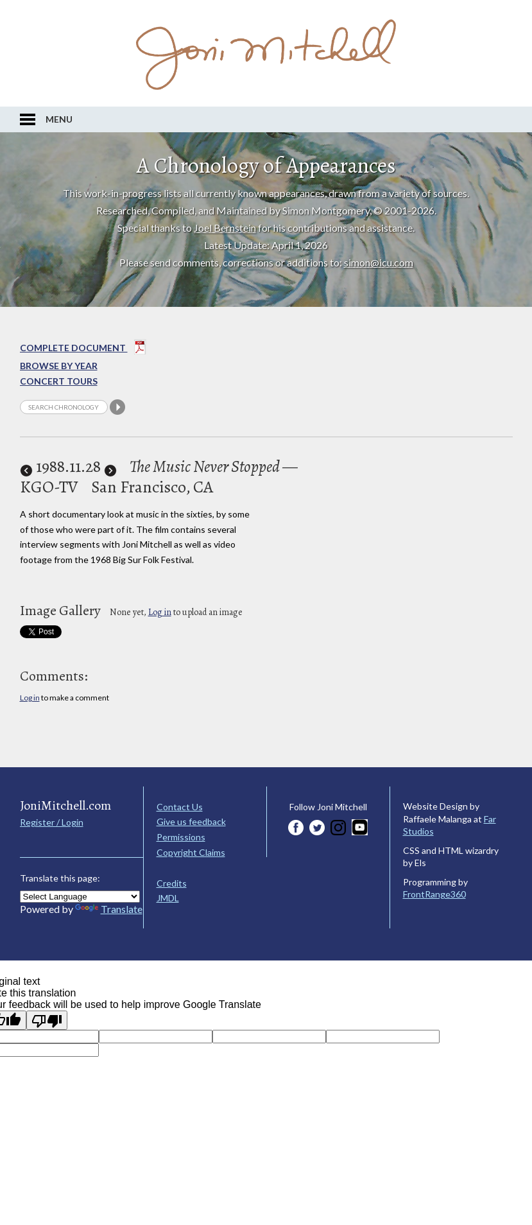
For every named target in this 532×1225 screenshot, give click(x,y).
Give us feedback (191, 821)
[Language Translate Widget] (80, 897)
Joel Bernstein (225, 228)
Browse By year (59, 365)
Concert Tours (59, 381)
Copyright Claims (191, 852)
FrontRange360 (434, 894)
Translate (108, 909)
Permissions (181, 836)
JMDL (168, 897)
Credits (172, 883)
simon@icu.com (378, 262)
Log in (159, 612)
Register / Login (51, 822)
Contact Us (180, 806)
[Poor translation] (46, 1020)
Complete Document (83, 349)
